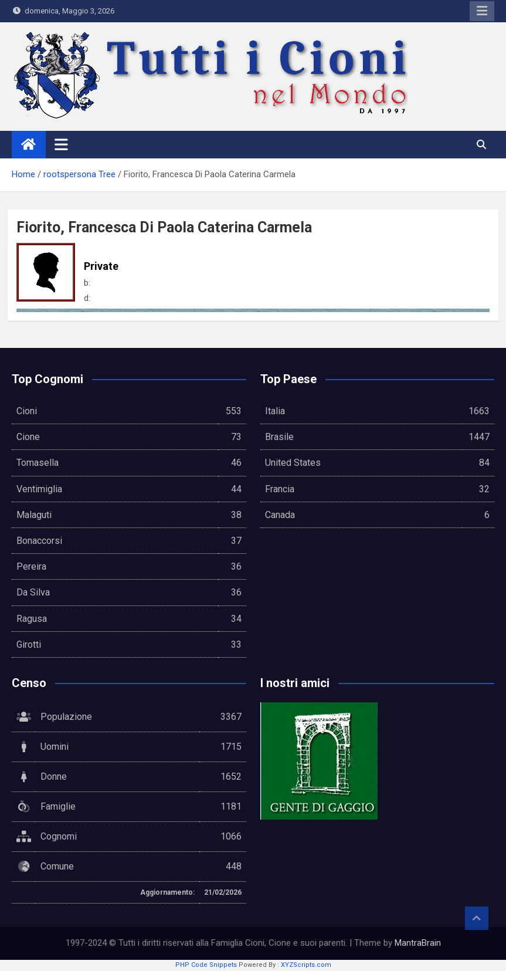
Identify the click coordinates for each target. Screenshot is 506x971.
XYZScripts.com (306, 965)
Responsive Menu (482, 11)
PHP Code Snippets (206, 965)
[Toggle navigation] (61, 144)
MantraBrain (418, 943)
